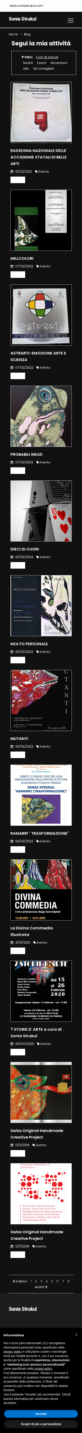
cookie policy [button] (43, 1368)
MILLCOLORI (21, 258)
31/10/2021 (20, 943)
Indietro (20, 1281)
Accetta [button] (41, 1414)
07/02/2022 (21, 266)
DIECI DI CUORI (24, 549)
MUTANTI (19, 738)
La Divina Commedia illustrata (31, 932)
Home (13, 34)
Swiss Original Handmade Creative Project (36, 1134)
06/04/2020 (22, 1044)
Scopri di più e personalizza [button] (41, 1424)
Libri (26, 69)
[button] (76, 1334)
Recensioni (59, 63)
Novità (28, 63)
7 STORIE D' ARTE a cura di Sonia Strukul (36, 1033)
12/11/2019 (19, 1145)
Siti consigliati (43, 69)
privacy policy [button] (12, 1351)
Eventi (41, 63)
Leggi (18, 180)
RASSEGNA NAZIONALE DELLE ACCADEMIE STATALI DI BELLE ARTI (38, 157)
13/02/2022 (21, 172)
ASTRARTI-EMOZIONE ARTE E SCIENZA (38, 357)
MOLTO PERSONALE (29, 644)
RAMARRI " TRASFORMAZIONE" (39, 833)
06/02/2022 (21, 557)
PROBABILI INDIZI (26, 454)
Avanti (41, 1287)
